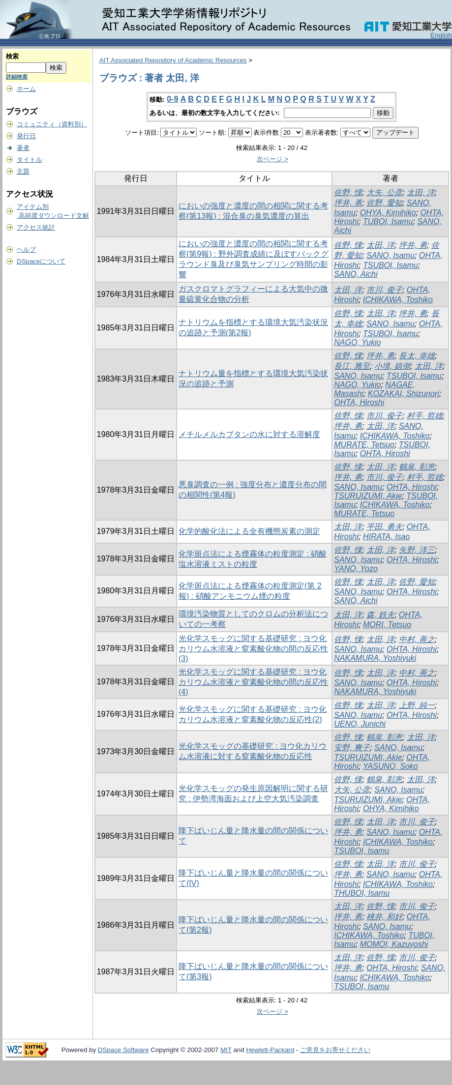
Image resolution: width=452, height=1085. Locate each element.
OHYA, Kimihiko (388, 212)
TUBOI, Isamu (388, 221)
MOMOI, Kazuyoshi (394, 944)
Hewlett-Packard (270, 1050)
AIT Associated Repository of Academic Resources (173, 60)
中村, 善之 (417, 639)
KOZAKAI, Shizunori (403, 393)
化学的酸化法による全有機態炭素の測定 (249, 531)
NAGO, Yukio (357, 342)
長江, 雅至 (352, 366)
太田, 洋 (421, 192)
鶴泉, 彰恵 (417, 467)
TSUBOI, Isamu (390, 265)
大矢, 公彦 (384, 192)
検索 (12, 56)
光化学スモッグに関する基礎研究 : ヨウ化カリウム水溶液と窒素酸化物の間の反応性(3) (253, 648)
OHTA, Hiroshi (359, 402)
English (441, 35)
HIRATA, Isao (386, 536)
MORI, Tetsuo (387, 624)
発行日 (26, 136)
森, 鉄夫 (380, 615)
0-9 (172, 99)
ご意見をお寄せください (335, 1050)
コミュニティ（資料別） (52, 124)
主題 (23, 171)
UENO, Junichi (360, 724)
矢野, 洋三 (417, 550)
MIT (226, 1050)
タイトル (29, 159)
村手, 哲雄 (425, 415)
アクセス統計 (36, 227)
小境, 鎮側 (392, 366)
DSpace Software (123, 1050)
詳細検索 (17, 77)
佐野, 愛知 (384, 203)
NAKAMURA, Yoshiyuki (375, 658)
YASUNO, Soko (390, 766)
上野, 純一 (417, 705)
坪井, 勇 (348, 203)
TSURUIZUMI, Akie (368, 496)
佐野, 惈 (348, 192)
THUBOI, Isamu (362, 893)
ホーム (26, 88)
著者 (23, 147)
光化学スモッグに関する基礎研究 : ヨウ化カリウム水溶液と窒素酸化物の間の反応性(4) (253, 682)
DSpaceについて (41, 261)
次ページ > (272, 159)
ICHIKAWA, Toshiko (398, 299)
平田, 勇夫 (384, 527)
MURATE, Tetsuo (364, 444)
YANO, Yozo (356, 568)
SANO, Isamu (390, 255)
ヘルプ (26, 249)
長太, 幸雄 (417, 356)
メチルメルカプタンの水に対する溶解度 (249, 434)
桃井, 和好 (384, 916)
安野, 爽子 (352, 747)
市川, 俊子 (384, 290)
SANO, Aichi (355, 274)
